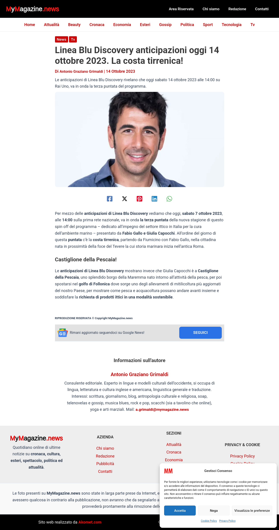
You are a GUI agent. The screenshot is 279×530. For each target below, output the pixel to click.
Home (34, 24)
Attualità (55, 24)
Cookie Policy (209, 520)
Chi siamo (214, 9)
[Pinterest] (139, 198)
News (62, 39)
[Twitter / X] (122, 198)
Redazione (239, 9)
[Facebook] (105, 198)
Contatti (262, 9)
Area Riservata (185, 9)
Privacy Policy (227, 520)
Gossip (164, 24)
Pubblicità (105, 463)
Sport (205, 24)
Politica (185, 24)
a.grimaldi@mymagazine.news (162, 409)
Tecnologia (228, 24)
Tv (248, 24)
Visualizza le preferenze (252, 511)
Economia (123, 24)
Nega (214, 511)
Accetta (180, 511)
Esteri (145, 24)
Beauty (77, 24)
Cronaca (98, 24)
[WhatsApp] (173, 198)
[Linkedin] (156, 198)
